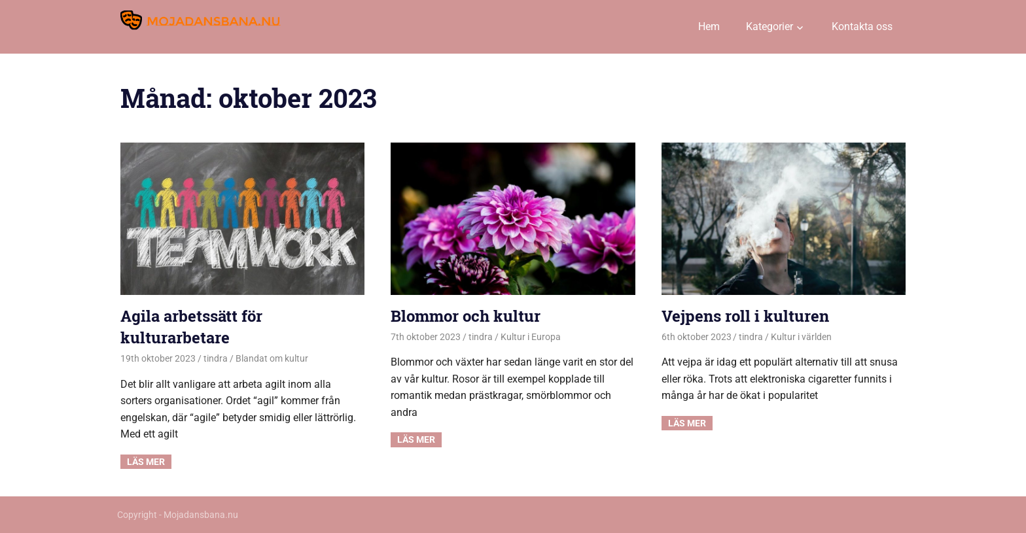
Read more (145, 462)
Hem (709, 26)
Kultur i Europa (531, 337)
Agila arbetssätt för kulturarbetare (191, 327)
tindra (215, 358)
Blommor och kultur (465, 315)
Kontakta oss (862, 26)
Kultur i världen (801, 337)
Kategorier (769, 26)
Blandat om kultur (272, 358)
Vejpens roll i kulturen (745, 315)
